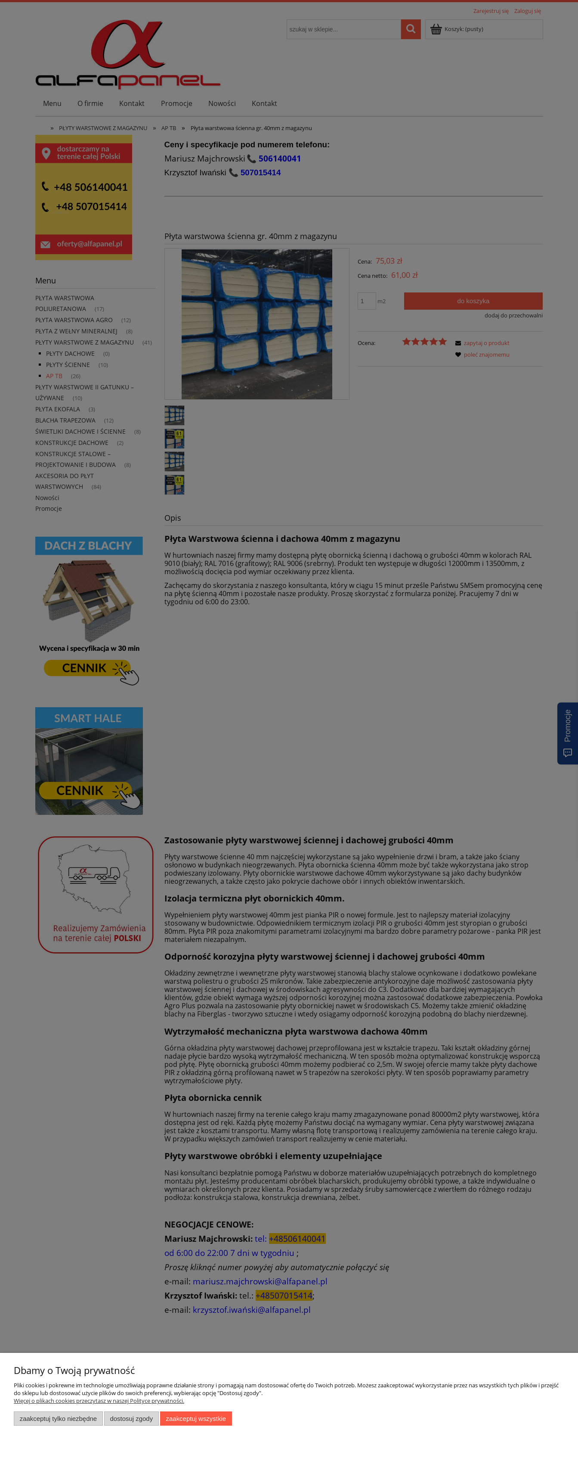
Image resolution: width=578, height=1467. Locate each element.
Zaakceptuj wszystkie (196, 1418)
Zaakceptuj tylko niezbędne (58, 1418)
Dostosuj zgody (131, 1418)
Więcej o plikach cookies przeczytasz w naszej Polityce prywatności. (99, 1401)
